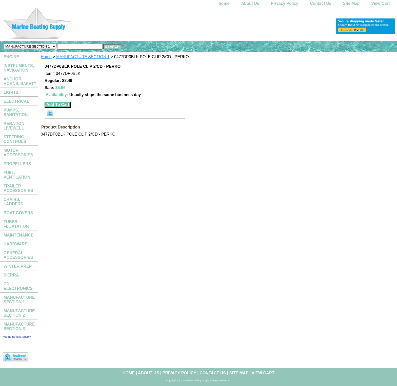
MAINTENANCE (18, 235)
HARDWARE (15, 244)
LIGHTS (11, 92)
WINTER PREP (18, 266)
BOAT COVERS (18, 213)
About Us (250, 3)
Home (46, 57)
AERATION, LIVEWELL (15, 125)
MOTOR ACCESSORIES (18, 152)
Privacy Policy (285, 3)
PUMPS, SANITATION (16, 112)
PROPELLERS (17, 164)
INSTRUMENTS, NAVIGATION (19, 67)
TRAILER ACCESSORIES (18, 188)
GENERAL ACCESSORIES (18, 255)
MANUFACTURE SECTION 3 (19, 326)
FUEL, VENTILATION (17, 174)
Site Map (351, 3)
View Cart (380, 3)
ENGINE (11, 57)
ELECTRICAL (16, 101)
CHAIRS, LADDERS (13, 201)
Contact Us (320, 3)
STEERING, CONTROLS (15, 139)
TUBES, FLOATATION (16, 224)
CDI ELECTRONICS (18, 286)
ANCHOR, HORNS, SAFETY (20, 81)
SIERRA (11, 275)
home (224, 3)
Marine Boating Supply (17, 336)
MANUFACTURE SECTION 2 (19, 313)
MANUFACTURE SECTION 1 (83, 57)
